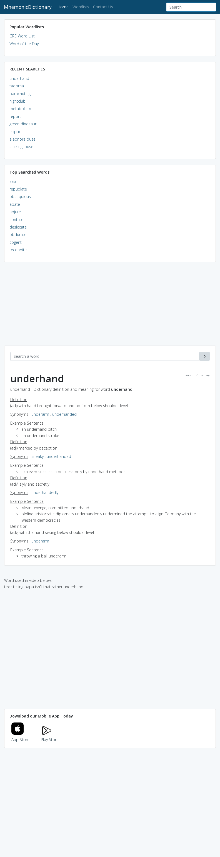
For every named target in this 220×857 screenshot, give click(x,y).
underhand (19, 78)
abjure (15, 211)
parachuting (20, 93)
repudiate (18, 189)
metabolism (20, 108)
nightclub (17, 101)
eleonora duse (22, 139)
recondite (18, 249)
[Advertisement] (110, 307)
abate (14, 204)
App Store (20, 736)
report (15, 116)
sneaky (37, 456)
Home (64, 6)
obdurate (17, 234)
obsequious (20, 196)
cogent (15, 242)
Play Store (50, 736)
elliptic (15, 131)
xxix (12, 181)
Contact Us (103, 6)
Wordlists (80, 6)
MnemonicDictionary (28, 7)
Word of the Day (24, 43)
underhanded (64, 414)
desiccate (18, 227)
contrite (16, 219)
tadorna (16, 85)
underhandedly (44, 492)
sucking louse (21, 146)
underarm (40, 414)
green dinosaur (22, 123)
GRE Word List (22, 36)
